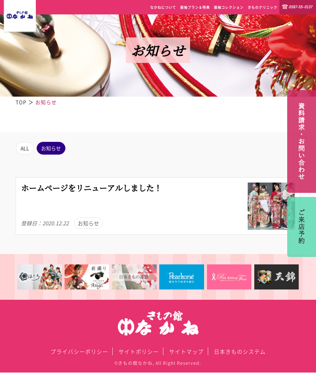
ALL (26, 149)
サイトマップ (186, 354)
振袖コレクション (229, 7)
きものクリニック (262, 7)
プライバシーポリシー (79, 354)
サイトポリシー (138, 354)
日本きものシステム (240, 354)
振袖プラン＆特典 (195, 7)
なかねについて (163, 7)
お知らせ (55, 149)
